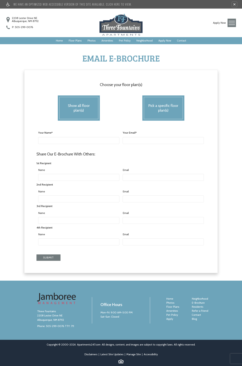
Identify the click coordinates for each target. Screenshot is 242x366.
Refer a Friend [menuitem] (200, 310)
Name (41, 170)
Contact (181, 40)
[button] (234, 4)
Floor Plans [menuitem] (172, 306)
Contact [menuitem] (196, 314)
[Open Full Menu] (232, 23)
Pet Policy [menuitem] (172, 314)
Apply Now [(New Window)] (164, 40)
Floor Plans (75, 40)
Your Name (45, 133)
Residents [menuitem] (197, 306)
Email (126, 170)
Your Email (130, 133)
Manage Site (133, 354)
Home (59, 40)
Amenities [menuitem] (172, 310)
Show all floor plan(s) (79, 108)
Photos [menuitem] (170, 302)
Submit (48, 257)
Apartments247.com (88, 344)
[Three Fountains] (121, 22)
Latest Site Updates (112, 354)
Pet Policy (125, 40)
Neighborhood (144, 40)
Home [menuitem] (169, 298)
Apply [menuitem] (169, 318)
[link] (219, 22)
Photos (91, 40)
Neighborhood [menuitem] (200, 298)
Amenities (107, 40)
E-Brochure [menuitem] (198, 302)
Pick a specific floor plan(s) (163, 108)
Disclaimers (90, 354)
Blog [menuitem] (194, 318)
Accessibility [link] (151, 354)
